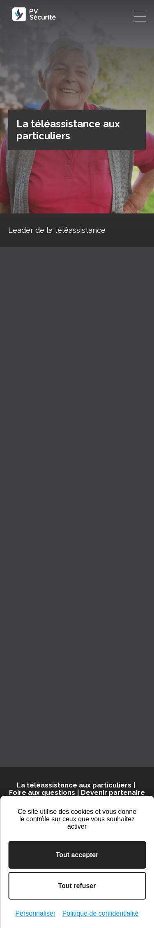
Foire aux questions (42, 793)
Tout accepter (77, 854)
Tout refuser (77, 885)
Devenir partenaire (113, 793)
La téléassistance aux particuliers (74, 785)
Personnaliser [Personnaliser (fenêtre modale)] (35, 913)
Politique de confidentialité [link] (100, 913)
